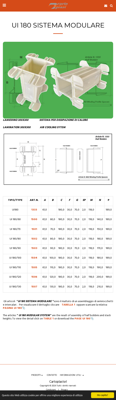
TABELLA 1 (69, 305)
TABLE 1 (48, 318)
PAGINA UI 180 (12, 308)
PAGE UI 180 (82, 318)
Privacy (64, 390)
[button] (4, 5)
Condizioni (51, 390)
